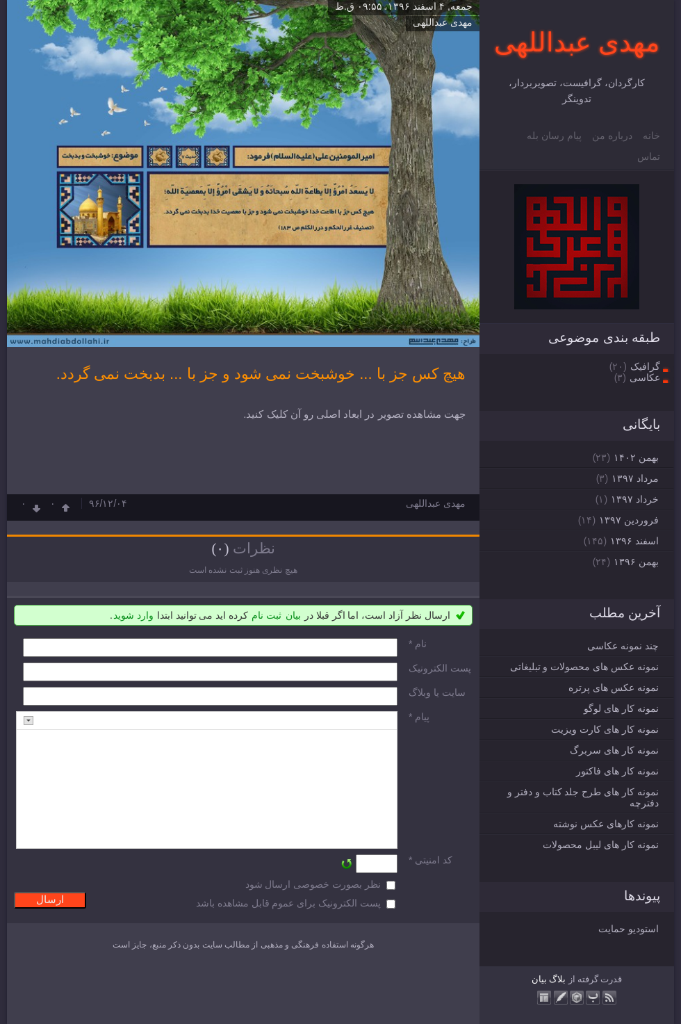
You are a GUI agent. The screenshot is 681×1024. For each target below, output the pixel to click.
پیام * (419, 716)
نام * (418, 643)
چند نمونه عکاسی (623, 645)
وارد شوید (133, 615)
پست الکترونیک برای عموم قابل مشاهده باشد (288, 903)
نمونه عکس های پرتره (613, 687)
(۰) (220, 548)
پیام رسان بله (554, 135)
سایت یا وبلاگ (437, 692)
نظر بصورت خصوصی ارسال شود (313, 884)
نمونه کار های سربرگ (614, 750)
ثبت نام (266, 615)
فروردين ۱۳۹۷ (629, 520)
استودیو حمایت (628, 928)
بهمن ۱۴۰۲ (636, 457)
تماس (648, 156)
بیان (539, 979)
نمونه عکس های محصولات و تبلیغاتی (584, 666)
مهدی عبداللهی (577, 42)
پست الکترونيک (440, 668)
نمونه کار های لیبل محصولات (601, 844)
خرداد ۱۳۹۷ (635, 499)
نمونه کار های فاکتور (617, 771)
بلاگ (557, 979)
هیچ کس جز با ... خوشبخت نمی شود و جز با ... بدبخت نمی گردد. (261, 373)
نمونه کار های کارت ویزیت (605, 729)
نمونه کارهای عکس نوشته (606, 823)
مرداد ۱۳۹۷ (635, 478)
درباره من (612, 135)
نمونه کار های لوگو (621, 708)
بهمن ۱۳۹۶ (636, 561)
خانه (651, 135)
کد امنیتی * (430, 859)
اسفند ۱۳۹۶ (634, 540)
